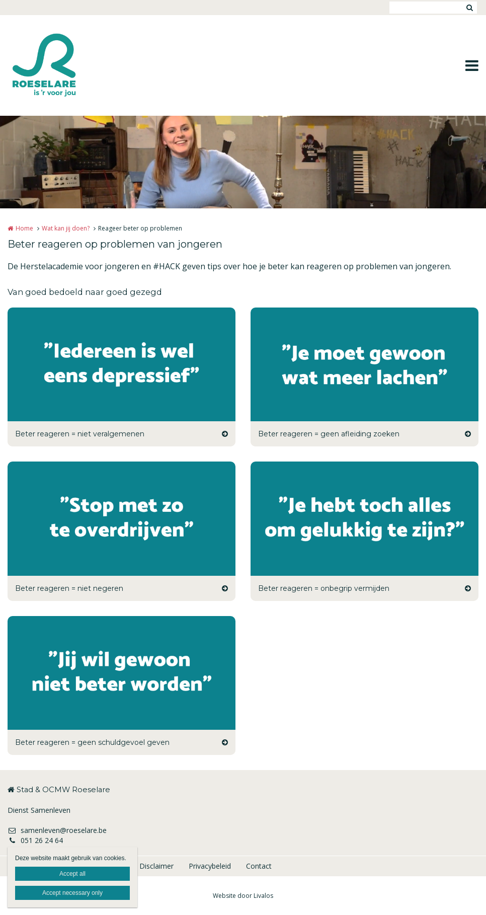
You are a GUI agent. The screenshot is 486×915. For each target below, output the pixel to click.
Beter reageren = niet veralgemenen (79, 433)
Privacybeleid (210, 866)
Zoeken (469, 8)
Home (24, 228)
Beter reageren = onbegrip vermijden (323, 588)
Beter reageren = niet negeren (69, 588)
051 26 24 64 (35, 840)
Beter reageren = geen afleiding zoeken (328, 433)
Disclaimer (156, 866)
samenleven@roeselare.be (57, 830)
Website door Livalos (243, 895)
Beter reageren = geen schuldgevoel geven (92, 742)
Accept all (72, 873)
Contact (259, 866)
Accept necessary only (72, 892)
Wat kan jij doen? (66, 228)
